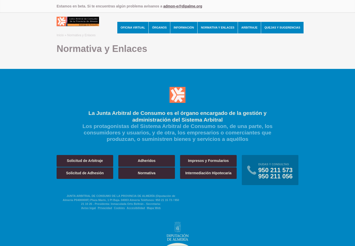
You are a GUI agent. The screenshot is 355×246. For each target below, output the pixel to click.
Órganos (159, 27)
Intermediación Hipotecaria (208, 173)
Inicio (60, 35)
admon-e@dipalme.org (182, 6)
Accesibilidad (136, 207)
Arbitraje (249, 27)
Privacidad (105, 207)
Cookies (119, 207)
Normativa (146, 173)
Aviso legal (88, 207)
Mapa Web (154, 207)
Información (184, 27)
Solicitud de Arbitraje (85, 161)
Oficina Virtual (133, 27)
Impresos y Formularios (208, 161)
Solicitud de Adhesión (85, 173)
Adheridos (146, 161)
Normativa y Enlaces (217, 27)
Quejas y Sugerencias (282, 27)
